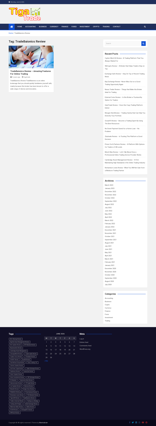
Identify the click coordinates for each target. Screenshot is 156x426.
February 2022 (110, 224)
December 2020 (110, 268)
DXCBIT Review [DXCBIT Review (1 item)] (14, 359)
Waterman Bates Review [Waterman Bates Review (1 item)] (16, 407)
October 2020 (110, 275)
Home (19, 27)
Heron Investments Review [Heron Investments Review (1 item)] (17, 377)
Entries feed (84, 342)
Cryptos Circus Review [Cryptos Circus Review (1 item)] (16, 356)
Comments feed (85, 346)
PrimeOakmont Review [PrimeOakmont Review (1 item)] (31, 392)
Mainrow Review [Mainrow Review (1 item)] (28, 386)
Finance (65, 27)
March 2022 (109, 220)
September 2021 (111, 240)
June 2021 (108, 249)
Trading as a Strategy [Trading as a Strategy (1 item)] (32, 401)
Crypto (96, 27)
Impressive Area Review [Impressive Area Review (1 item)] (26, 380)
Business (43, 27)
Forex (74, 27)
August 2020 (109, 281)
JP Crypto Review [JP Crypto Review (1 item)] (29, 383)
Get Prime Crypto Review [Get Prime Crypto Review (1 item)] (16, 368)
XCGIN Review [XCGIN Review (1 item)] (14, 409)
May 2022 (108, 214)
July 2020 (108, 285)
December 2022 (110, 192)
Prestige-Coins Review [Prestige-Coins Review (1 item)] (28, 389)
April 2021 (108, 256)
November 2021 (110, 233)
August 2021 (109, 243)
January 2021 (109, 265)
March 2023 (109, 185)
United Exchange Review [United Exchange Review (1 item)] (31, 404)
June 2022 (108, 211)
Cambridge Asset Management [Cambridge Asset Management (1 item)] (18, 351)
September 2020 (111, 278)
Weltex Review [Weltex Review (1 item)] (30, 407)
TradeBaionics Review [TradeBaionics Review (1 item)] (29, 398)
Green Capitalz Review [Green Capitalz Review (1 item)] (16, 374)
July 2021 (108, 246)
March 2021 (109, 259)
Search (143, 43)
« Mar (46, 361)
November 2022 (110, 195)
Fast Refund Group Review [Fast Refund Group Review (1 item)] (17, 362)
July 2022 (108, 208)
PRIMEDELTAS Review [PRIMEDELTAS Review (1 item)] (16, 392)
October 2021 (110, 236)
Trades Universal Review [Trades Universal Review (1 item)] (17, 401)
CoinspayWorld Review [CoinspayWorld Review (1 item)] (16, 353)
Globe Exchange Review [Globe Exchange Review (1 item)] (33, 368)
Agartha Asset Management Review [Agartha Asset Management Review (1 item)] (19, 342)
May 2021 (108, 252)
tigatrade (26, 77)
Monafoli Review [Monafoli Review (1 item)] (14, 389)
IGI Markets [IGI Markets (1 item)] (13, 380)
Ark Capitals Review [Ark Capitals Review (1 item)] (15, 345)
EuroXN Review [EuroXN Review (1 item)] (26, 359)
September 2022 (111, 201)
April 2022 (108, 217)
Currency (54, 27)
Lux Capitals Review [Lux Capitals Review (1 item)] (15, 386)
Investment (85, 27)
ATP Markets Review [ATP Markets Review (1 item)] (29, 345)
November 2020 (110, 272)
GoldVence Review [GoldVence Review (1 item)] (15, 371)
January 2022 (109, 227)
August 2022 (109, 204)
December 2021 (110, 230)
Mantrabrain (43, 423)
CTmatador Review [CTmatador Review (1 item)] (30, 356)
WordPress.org (85, 349)
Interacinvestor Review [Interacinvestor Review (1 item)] (16, 383)
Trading (106, 27)
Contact (116, 27)
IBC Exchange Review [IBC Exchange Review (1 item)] (33, 377)
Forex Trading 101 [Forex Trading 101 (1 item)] (32, 362)
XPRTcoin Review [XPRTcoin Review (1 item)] (14, 412)
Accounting (30, 27)
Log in (82, 339)
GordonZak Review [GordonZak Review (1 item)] (28, 371)
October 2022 (110, 198)
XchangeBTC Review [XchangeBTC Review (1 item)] (26, 409)
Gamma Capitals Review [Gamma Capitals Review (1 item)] (16, 365)
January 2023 (109, 188)
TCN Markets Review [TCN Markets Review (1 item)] (32, 395)
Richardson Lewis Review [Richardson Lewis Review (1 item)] (17, 395)
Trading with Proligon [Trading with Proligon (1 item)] (15, 404)
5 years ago (15, 77)
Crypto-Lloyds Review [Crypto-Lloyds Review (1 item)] (31, 353)
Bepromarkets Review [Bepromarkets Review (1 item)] (16, 348)
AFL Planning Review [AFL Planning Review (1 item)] (15, 339)
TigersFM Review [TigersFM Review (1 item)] (15, 398)
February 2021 (110, 262)
